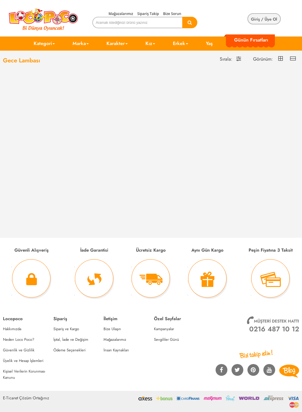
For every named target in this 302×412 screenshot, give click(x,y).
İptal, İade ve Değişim (70, 339)
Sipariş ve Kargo (66, 329)
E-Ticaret (10, 398)
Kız (150, 43)
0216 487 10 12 (274, 329)
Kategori (44, 43)
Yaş (209, 43)
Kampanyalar (164, 329)
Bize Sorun (172, 13)
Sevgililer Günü (166, 339)
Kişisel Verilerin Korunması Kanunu (24, 374)
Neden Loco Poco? (18, 339)
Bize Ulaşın (112, 329)
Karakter (117, 43)
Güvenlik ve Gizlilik (19, 350)
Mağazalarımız (121, 13)
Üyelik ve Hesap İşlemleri (23, 360)
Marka (81, 43)
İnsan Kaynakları (116, 350)
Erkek (180, 43)
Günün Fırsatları (251, 39)
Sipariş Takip (148, 13)
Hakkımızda (12, 329)
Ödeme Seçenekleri (69, 350)
